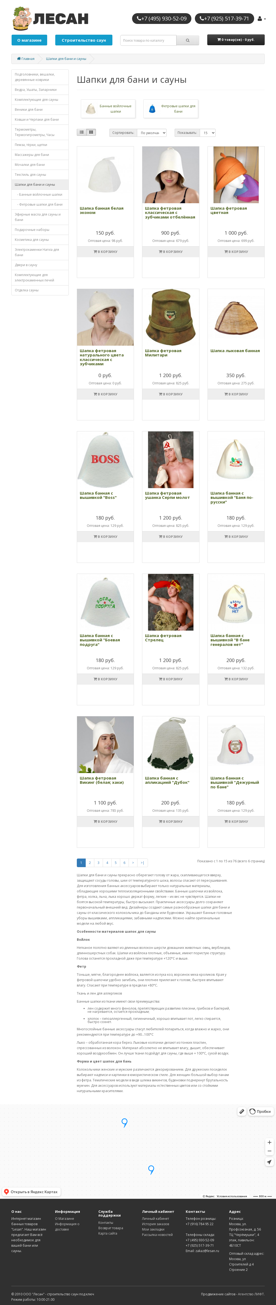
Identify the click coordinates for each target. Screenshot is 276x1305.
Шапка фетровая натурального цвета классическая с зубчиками (102, 357)
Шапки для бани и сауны (66, 58)
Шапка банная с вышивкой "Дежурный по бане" (235, 782)
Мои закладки (153, 1229)
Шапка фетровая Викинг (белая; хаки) (102, 780)
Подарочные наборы (32, 229)
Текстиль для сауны (30, 174)
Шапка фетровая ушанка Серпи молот (167, 495)
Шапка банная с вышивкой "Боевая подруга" (100, 640)
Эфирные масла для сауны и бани (38, 217)
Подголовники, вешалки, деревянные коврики (35, 77)
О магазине (29, 40)
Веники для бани (29, 109)
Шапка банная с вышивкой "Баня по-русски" (232, 497)
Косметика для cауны (32, 239)
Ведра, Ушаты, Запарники (36, 89)
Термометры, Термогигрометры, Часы (34, 132)
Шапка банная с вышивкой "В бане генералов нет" (230, 640)
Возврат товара (110, 1228)
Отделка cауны (27, 290)
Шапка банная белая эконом (101, 210)
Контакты (105, 1222)
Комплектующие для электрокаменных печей (34, 278)
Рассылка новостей (157, 1234)
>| (142, 862)
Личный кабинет (155, 1218)
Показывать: (187, 132)
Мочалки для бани (30, 164)
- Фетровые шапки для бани (39, 204)
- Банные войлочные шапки (38, 194)
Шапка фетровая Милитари (163, 353)
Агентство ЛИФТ (251, 1294)
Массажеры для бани (32, 154)
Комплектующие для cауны (36, 99)
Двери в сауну (26, 265)
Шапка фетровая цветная (229, 210)
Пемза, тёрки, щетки (31, 144)
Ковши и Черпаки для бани (37, 119)
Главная (25, 58)
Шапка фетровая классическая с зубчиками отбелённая (170, 212)
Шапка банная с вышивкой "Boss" (98, 495)
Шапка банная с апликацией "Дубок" (167, 780)
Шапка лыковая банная (235, 350)
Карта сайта (107, 1233)
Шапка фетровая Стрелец (163, 638)
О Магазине (64, 1218)
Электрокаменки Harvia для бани (37, 252)
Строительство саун (84, 40)
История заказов (155, 1224)
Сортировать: (123, 132)
